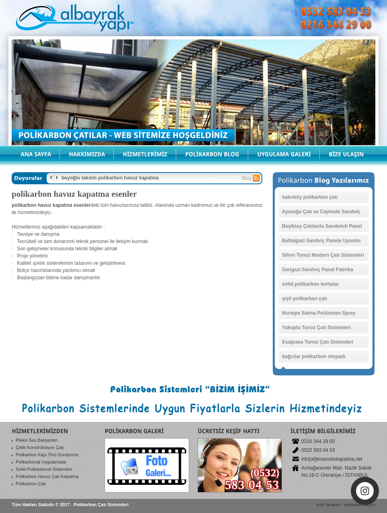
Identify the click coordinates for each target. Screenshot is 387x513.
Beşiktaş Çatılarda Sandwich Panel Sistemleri (322, 227)
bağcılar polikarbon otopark (314, 356)
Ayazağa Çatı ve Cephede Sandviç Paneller (321, 213)
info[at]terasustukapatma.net (331, 459)
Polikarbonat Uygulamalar (41, 461)
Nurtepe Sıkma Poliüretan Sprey (319, 313)
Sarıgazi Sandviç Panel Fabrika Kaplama (317, 271)
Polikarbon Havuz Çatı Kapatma (47, 476)
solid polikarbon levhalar (310, 284)
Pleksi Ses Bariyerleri (37, 440)
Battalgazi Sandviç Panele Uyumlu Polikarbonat (321, 242)
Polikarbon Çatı (31, 483)
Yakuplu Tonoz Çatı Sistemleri (316, 327)
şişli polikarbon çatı (304, 298)
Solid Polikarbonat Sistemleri (44, 469)
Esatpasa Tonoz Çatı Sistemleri (317, 342)
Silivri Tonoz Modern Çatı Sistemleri (323, 255)
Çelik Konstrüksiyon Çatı (40, 447)
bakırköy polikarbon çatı (310, 197)
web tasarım (328, 504)
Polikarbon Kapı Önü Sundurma (47, 454)
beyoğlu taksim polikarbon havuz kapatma (110, 178)
